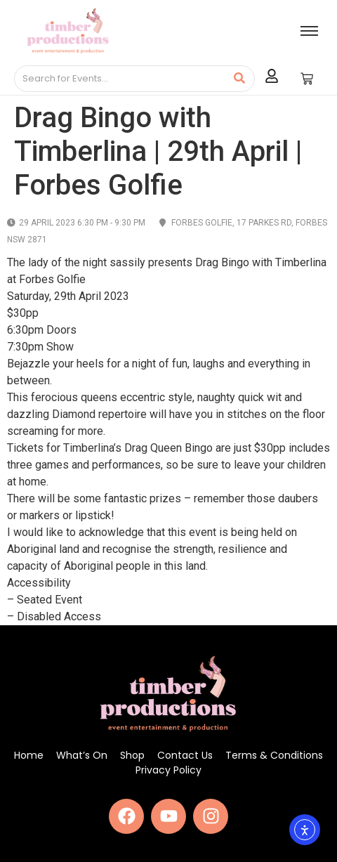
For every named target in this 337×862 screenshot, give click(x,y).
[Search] (120, 79)
